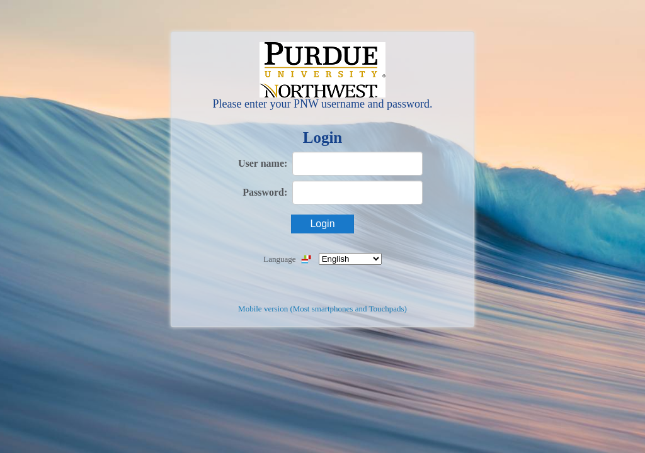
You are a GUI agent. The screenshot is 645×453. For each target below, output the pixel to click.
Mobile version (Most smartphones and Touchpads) (322, 308)
